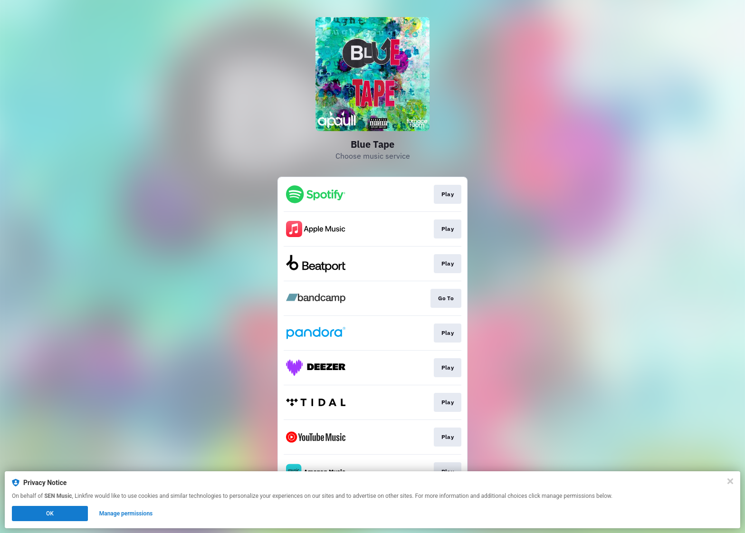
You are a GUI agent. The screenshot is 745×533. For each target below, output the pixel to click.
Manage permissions (126, 513)
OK (50, 513)
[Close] (730, 481)
